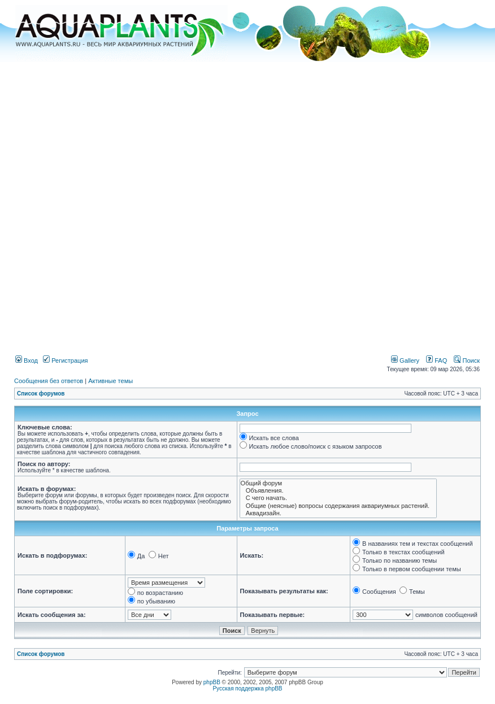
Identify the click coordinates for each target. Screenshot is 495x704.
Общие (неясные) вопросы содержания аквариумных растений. (338, 506)
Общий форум (338, 483)
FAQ (436, 360)
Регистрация (65, 360)
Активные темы (110, 380)
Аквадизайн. (338, 513)
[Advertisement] (137, 204)
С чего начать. (338, 498)
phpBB (211, 682)
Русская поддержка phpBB (247, 688)
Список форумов (41, 393)
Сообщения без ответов (48, 380)
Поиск (467, 360)
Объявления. (338, 490)
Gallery (405, 360)
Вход (26, 360)
